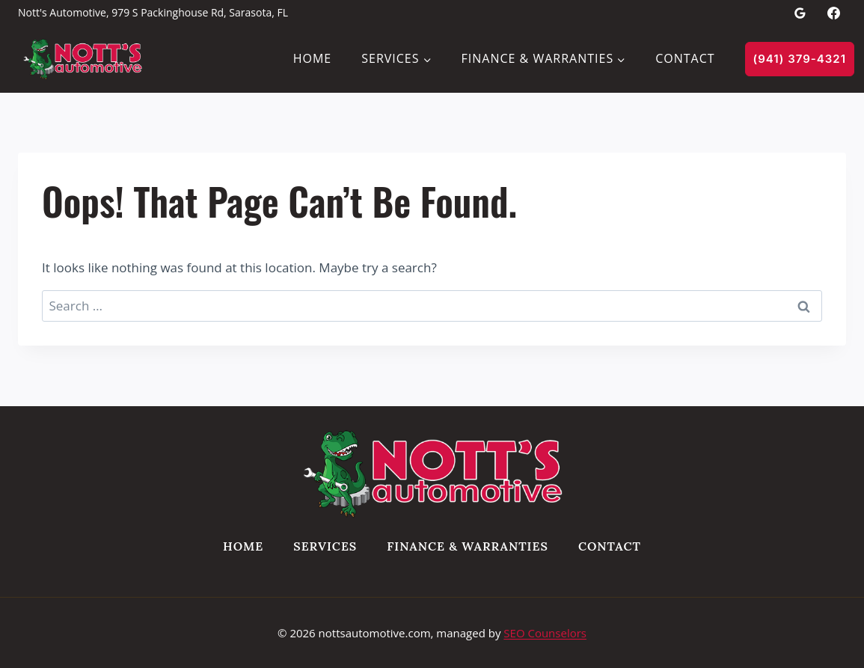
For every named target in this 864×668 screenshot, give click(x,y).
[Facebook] (833, 12)
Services (325, 546)
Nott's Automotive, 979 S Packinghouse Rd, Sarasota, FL (153, 12)
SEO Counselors (544, 632)
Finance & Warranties (467, 546)
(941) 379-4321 (799, 59)
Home (312, 58)
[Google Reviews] (800, 12)
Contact (684, 58)
